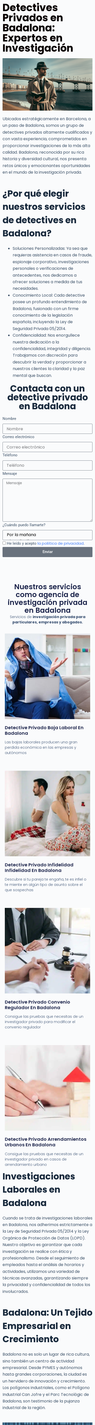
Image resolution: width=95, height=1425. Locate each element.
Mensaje (10, 473)
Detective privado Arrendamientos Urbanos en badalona (45, 1142)
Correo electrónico (18, 437)
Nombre (9, 418)
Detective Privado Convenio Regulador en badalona (37, 1005)
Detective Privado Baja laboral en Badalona (44, 730)
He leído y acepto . (46, 543)
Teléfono (10, 455)
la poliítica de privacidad (60, 543)
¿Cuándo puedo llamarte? (24, 525)
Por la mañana (46, 535)
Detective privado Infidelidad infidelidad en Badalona (39, 867)
